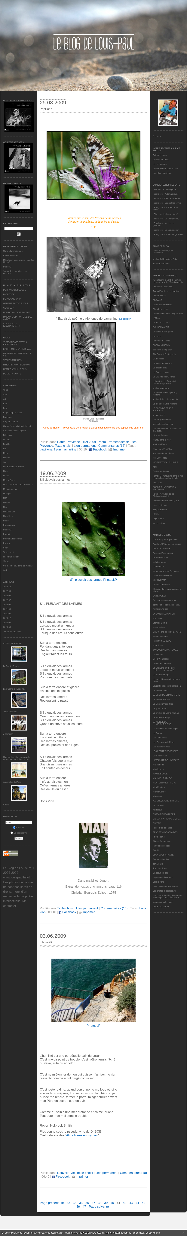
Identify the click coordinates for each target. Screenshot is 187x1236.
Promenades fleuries (12, 539)
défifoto (6, 439)
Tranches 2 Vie (160, 868)
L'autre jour (158, 654)
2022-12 (7, 586)
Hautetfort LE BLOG (162, 641)
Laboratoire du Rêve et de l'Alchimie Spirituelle (165, 382)
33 (68, 1203)
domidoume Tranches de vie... (166, 605)
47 (84, 1206)
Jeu (5, 462)
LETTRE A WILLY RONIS (14, 369)
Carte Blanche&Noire (13, 251)
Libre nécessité (160, 756)
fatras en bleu (159, 627)
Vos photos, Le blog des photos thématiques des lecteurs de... (167, 896)
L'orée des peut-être (162, 663)
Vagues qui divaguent (163, 877)
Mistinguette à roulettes (163, 453)
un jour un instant (11, 557)
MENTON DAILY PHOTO (164, 783)
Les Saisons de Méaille (13, 466)
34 (74, 1203)
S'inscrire (19, 827)
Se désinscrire (19, 833)
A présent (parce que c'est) (165, 539)
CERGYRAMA (159, 580)
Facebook (98, 449)
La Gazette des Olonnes (164, 377)
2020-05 (7, 627)
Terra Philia (158, 864)
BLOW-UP (157, 300)
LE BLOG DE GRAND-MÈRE (166, 695)
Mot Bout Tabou (160, 458)
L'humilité (46, 942)
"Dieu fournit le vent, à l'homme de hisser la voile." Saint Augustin (168, 281)
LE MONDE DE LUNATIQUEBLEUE (162, 723)
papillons (46, 449)
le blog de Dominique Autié (165, 259)
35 (81, 1203)
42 (125, 1203)
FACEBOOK (9, 294)
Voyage (6, 561)
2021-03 (7, 613)
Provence (7, 543)
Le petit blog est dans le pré (165, 729)
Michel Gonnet (159, 792)
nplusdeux (157, 810)
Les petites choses (161, 747)
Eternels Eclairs (160, 623)
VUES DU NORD (161, 906)
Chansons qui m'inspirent (14, 430)
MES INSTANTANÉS (162, 449)
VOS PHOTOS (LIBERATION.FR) (11, 324)
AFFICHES (8, 734)
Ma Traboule (158, 765)
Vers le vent (158, 882)
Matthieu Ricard (160, 444)
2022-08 (7, 595)
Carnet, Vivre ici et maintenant (17, 426)
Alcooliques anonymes (82, 1135)
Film (5, 448)
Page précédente (52, 1203)
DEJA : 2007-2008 (161, 323)
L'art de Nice (158, 359)
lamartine (69, 449)
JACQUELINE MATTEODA (165, 650)
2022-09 (7, 591)
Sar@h (156, 850)
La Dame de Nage (161, 372)
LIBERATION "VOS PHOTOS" (17, 312)
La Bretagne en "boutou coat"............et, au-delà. (164, 669)
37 (93, 1203)
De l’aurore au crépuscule (164, 600)
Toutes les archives (12, 631)
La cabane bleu (160, 368)
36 (87, 1203)
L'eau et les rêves (161, 159)
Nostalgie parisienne (162, 173)
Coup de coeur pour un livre (165, 168)
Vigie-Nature (158, 518)
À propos (157, 136)
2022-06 (7, 604)
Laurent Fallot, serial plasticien (167, 686)
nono (155, 467)
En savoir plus (153, 1232)
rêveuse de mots (160, 505)
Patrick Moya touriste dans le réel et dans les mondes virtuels (168, 477)
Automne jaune (160, 155)
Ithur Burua (158, 645)
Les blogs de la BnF (162, 419)
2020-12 (7, 618)
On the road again (161, 471)
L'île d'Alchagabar (161, 659)
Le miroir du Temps (161, 717)
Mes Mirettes (159, 787)
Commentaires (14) (114, 908)
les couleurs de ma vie (163, 424)
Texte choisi (8, 552)
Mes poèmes (9, 480)
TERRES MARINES (12, 360)
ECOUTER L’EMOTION (164, 614)
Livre (5, 471)
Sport (5, 548)
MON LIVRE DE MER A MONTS (18, 485)
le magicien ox (159, 415)
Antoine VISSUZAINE (163, 286)
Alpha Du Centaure (161, 548)
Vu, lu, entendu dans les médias (17, 566)
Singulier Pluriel (160, 509)
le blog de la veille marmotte (166, 399)
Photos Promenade (161, 841)
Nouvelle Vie (9, 512)
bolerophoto (158, 566)
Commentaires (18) (133, 1173)
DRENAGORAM (160, 609)
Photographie (9, 525)
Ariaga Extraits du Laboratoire (166, 291)
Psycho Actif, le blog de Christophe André (163, 495)
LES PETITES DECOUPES (165, 751)
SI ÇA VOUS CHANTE (163, 855)
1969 (5, 390)
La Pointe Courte (11, 666)
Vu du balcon (159, 523)
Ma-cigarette (158, 769)
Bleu (5, 403)
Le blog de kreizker (161, 699)
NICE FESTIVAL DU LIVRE (165, 462)
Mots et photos (10, 489)
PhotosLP (7, 267)
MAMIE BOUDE (160, 774)
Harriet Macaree (160, 636)
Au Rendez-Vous (160, 557)
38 (100, 1203)
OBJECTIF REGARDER (164, 814)
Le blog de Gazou (161, 690)
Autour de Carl (159, 296)
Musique (7, 494)
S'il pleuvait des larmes (55, 479)
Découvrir (7, 435)
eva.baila (157, 336)
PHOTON (157, 482)
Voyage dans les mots (163, 902)
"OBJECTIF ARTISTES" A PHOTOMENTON (15, 343)
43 (131, 1203)
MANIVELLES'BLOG (162, 778)
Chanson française (161, 584)
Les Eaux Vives (160, 738)
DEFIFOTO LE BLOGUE (14, 290)
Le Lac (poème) (160, 164)
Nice (5, 507)
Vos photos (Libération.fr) (164, 891)
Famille (6, 444)
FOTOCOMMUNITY (12, 299)
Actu (5, 394)
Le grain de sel (159, 708)
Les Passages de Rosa (163, 742)
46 (78, 1206)
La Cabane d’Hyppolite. (14, 689)
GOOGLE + (8, 308)
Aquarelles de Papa (12, 782)
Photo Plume (159, 837)
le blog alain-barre (161, 388)
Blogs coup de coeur (12, 412)
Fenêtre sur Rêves (161, 341)
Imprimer (117, 449)
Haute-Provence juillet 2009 (76, 442)
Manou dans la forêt (162, 440)
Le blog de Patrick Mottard (165, 404)
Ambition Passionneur (163, 553)
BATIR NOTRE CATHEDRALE (17, 349)
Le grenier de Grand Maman (166, 713)
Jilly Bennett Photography (164, 354)
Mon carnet (158, 796)
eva (155, 189)
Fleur (5, 453)
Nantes (6, 503)
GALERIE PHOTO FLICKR (15, 303)
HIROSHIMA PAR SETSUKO (16, 365)
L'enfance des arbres (162, 363)
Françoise (158, 207)
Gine (156, 214)
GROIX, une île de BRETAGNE (167, 632)
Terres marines (10, 711)
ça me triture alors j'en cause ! (166, 571)
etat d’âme (157, 618)
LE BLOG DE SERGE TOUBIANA (163, 409)
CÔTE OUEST (159, 596)
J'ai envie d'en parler (162, 350)
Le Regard (157, 733)
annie (156, 198)
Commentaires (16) (111, 445)
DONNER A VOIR (161, 327)
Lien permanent (85, 445)
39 (106, 1203)
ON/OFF (157, 823)
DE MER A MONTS (12, 374)
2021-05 (7, 609)
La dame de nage (161, 674)
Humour (7, 457)
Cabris (6, 805)
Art (4, 399)
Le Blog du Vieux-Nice (163, 704)
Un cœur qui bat (160, 873)
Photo (6, 521)
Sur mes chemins (161, 859)
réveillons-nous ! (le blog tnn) (166, 500)
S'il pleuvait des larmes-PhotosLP (93, 579)
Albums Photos (12, 643)
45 (143, 1203)
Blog (5, 408)
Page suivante (99, 1206)
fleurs (58, 449)
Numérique (8, 516)
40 (112, 1203)
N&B (5, 498)
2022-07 (7, 600)
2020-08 (7, 622)
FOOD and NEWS (161, 345)
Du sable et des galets (163, 332)
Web (5, 570)
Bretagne (7, 417)
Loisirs (6, 476)
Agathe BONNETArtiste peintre (167, 544)
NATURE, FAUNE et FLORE (166, 801)
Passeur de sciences (162, 828)
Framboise (158, 223)
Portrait (6, 534)
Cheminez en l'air (161, 309)
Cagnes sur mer (10, 421)
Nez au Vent (158, 805)
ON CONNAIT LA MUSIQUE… (167, 819)
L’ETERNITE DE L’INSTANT (166, 760)
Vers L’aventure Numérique (165, 886)
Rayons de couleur (161, 846)
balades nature (160, 562)
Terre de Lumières (161, 263)
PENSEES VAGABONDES (165, 832)
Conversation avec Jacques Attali (168, 314)
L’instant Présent (10, 255)
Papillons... (47, 109)
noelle (156, 194)
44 (137, 1203)
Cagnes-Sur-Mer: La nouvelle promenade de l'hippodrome (16, 758)
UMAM (156, 514)
